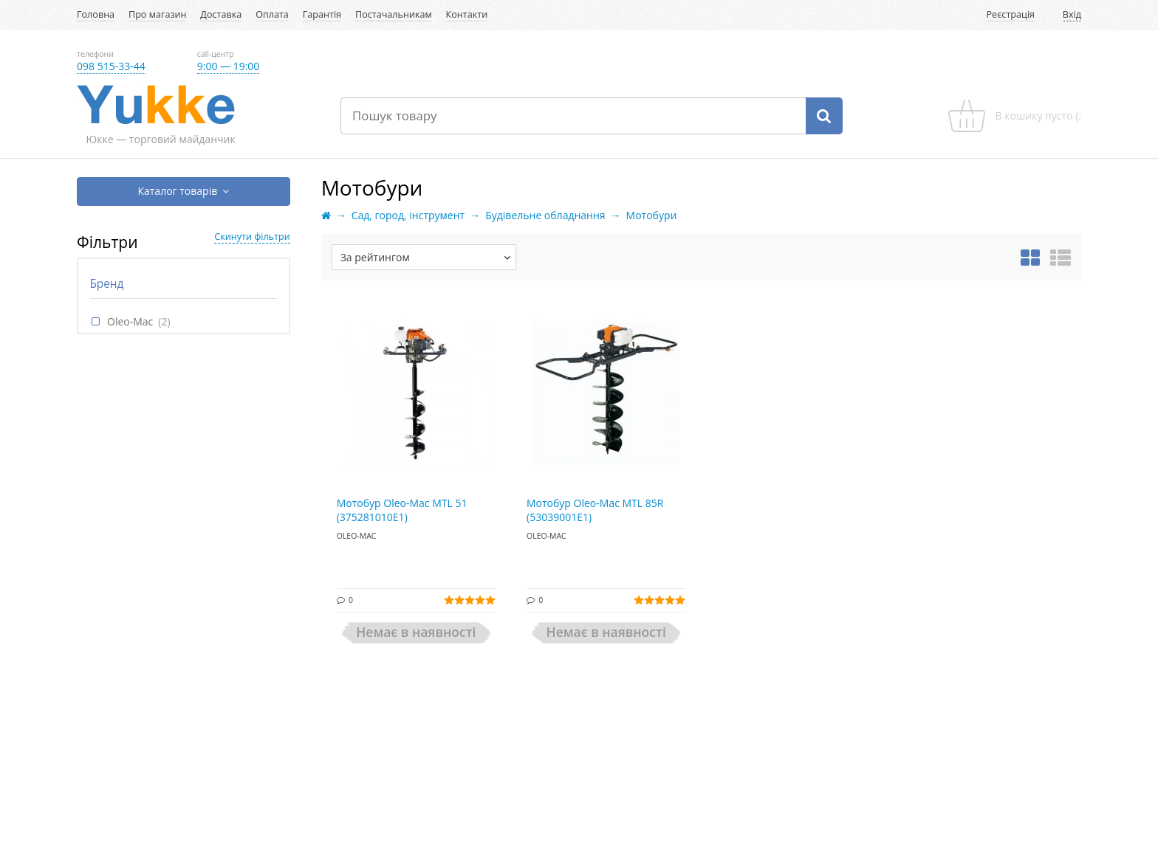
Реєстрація (1011, 14)
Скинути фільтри (252, 236)
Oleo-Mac (130, 321)
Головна (95, 14)
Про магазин (157, 14)
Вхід (1072, 14)
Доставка (220, 14)
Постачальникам (393, 14)
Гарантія (322, 14)
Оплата (272, 14)
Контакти (467, 14)
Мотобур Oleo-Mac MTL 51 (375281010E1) (402, 510)
